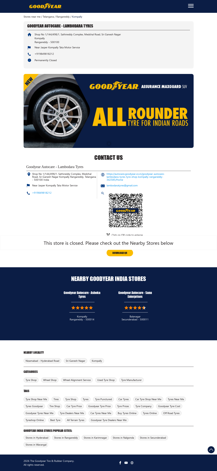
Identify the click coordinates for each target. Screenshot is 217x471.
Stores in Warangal (36, 444)
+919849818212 (44, 53)
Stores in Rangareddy (66, 437)
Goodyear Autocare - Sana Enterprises (135, 295)
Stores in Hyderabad (37, 437)
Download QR (119, 252)
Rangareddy (63, 16)
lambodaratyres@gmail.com (122, 185)
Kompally (97, 360)
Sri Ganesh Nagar (75, 360)
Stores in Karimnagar (95, 437)
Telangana (48, 16)
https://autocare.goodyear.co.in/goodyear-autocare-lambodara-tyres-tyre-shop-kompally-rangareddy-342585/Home (136, 176)
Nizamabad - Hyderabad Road (42, 360)
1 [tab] (109, 143)
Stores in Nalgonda (123, 437)
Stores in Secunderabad (153, 437)
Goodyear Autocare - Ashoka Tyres (82, 295)
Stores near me (32, 16)
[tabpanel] (109, 111)
